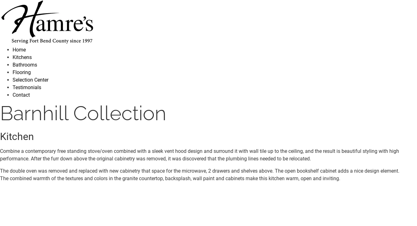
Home (19, 50)
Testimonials (27, 87)
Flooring (22, 72)
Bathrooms (25, 65)
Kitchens (22, 57)
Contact (21, 95)
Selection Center (30, 80)
